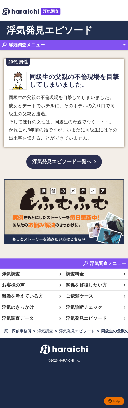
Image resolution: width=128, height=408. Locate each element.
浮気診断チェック (84, 307)
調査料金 (75, 273)
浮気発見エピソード (86, 318)
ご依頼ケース (79, 296)
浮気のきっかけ (18, 307)
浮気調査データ (18, 318)
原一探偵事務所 (17, 331)
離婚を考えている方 (22, 296)
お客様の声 (13, 284)
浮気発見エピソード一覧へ (61, 161)
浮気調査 (51, 11)
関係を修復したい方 (86, 284)
